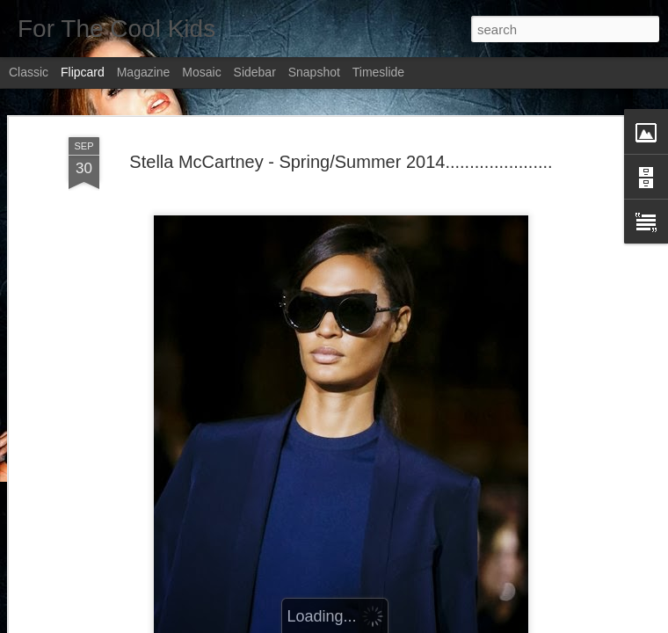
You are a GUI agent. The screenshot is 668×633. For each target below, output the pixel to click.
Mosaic (201, 72)
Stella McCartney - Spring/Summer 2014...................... (340, 161)
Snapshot (314, 72)
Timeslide (378, 72)
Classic (28, 72)
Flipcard (83, 72)
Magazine (144, 72)
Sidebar (255, 72)
